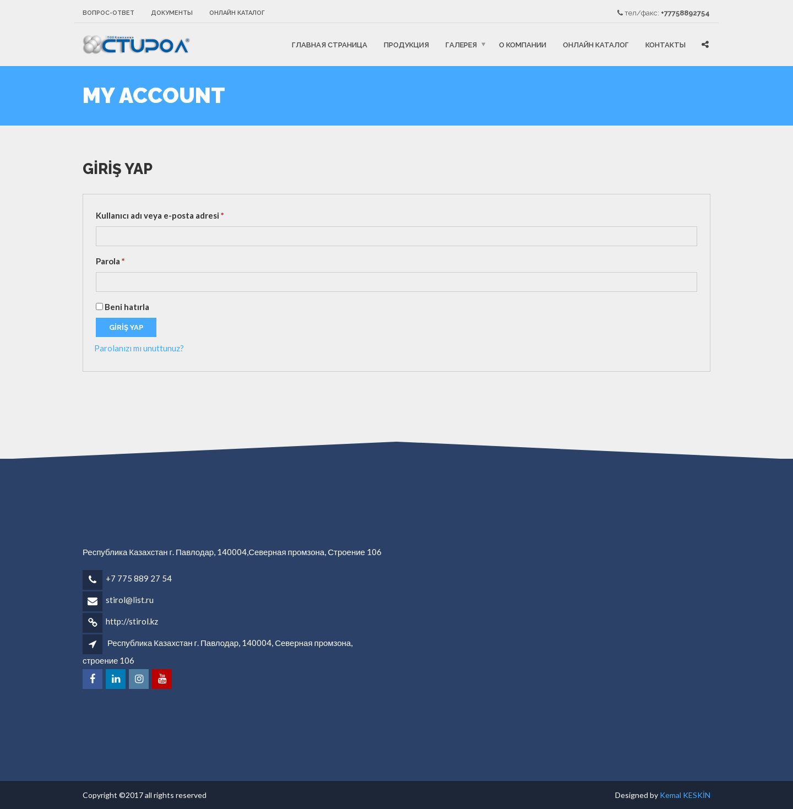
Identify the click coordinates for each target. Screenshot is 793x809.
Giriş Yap (126, 327)
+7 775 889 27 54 (139, 578)
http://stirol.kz (132, 621)
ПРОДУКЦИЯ (406, 44)
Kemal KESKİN (685, 795)
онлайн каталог (237, 13)
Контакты (665, 44)
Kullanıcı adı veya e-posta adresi (160, 215)
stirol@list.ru (130, 600)
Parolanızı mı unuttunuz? (139, 348)
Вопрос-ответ (108, 13)
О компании (522, 44)
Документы (172, 13)
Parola (110, 261)
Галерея (461, 44)
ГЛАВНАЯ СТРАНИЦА (329, 44)
